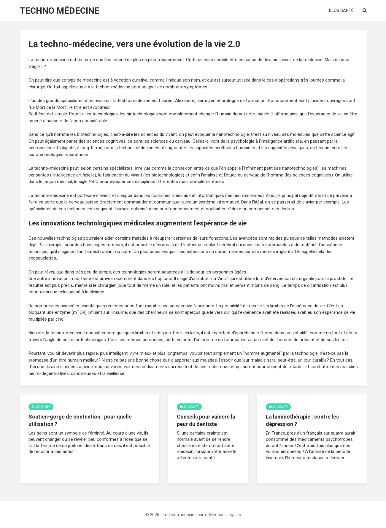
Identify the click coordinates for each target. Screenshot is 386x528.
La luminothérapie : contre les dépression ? (302, 420)
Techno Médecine (59, 10)
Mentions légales (225, 514)
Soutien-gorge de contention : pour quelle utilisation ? (80, 420)
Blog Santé (341, 10)
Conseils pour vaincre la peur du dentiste (206, 420)
